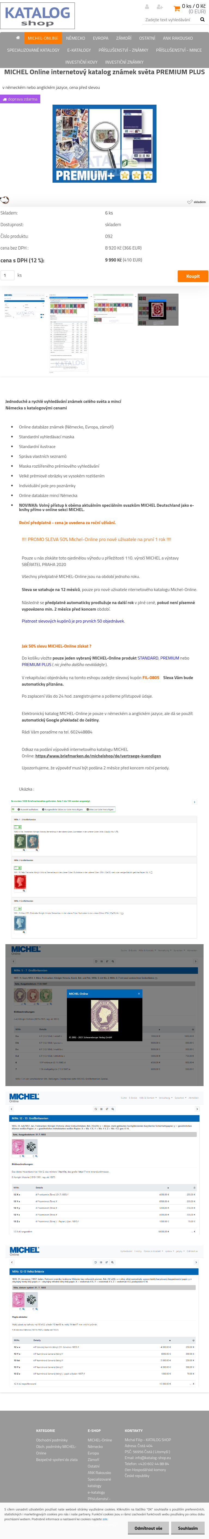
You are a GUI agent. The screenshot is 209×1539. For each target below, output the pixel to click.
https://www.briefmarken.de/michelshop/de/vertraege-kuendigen (98, 756)
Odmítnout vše (148, 1528)
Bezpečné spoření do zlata (57, 1459)
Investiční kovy (81, 62)
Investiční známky (124, 62)
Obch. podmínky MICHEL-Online (56, 1450)
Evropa (100, 38)
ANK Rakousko (178, 38)
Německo (75, 38)
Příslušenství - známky (123, 50)
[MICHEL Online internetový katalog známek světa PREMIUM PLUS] (104, 107)
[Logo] (37, 15)
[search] (202, 19)
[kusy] (8, 275)
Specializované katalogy (33, 50)
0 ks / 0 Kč (194, 6)
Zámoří (123, 38)
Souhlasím (188, 1528)
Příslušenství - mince (179, 50)
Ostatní (147, 38)
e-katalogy (79, 50)
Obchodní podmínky (52, 1440)
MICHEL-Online (43, 38)
